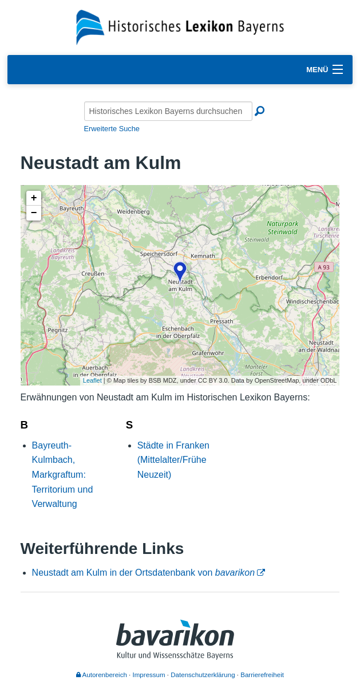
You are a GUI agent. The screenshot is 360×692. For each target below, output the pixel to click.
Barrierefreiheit (262, 674)
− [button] (34, 213)
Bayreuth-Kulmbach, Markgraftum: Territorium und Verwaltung (62, 475)
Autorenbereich (101, 674)
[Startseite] (180, 27)
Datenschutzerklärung (203, 674)
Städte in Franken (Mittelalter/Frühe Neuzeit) (173, 460)
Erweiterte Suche (112, 128)
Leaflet (92, 380)
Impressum (149, 674)
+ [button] (34, 198)
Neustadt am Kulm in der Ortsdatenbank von (143, 572)
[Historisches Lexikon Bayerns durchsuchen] (168, 111)
